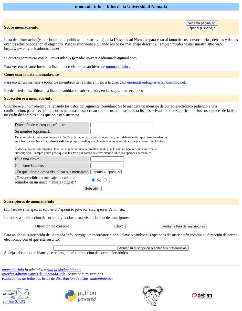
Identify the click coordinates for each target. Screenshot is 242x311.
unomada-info (117, 66)
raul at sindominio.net (64, 270)
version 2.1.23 (16, 300)
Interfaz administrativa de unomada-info (33, 274)
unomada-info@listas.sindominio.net (156, 82)
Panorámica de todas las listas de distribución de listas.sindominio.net (57, 278)
